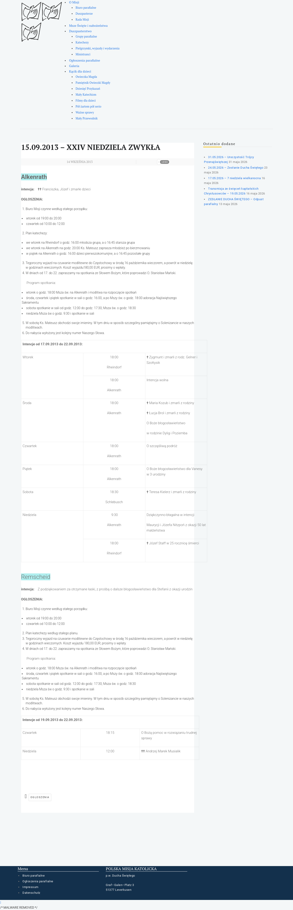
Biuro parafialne (86, 8)
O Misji (74, 2)
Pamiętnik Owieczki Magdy (93, 83)
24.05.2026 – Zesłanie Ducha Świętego (235, 167)
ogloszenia (39, 797)
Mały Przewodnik (87, 118)
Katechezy (82, 42)
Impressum (30, 887)
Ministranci (83, 54)
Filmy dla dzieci (86, 101)
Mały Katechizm (86, 95)
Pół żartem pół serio (88, 106)
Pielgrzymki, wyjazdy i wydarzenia (97, 48)
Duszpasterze (84, 14)
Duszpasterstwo (80, 31)
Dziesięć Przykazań (88, 89)
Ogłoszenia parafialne (84, 60)
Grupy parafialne (86, 36)
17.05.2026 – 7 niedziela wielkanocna (234, 178)
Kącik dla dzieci (80, 71)
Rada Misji (82, 20)
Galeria (74, 66)
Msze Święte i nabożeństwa (88, 25)
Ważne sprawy (85, 112)
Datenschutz (31, 892)
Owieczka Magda (86, 77)
